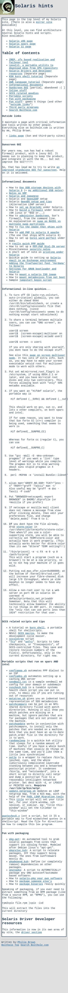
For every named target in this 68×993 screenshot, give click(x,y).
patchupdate (17, 734)
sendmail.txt (18, 692)
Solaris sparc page (22, 44)
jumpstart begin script (35, 280)
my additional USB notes (45, 190)
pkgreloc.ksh (18, 861)
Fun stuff (15, 101)
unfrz (29, 652)
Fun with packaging (22, 99)
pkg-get (14, 850)
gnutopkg (15, 881)
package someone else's (35, 892)
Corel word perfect (43, 238)
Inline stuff (18, 90)
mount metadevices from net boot (42, 277)
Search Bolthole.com (23, 110)
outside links (20, 104)
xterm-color (24, 535)
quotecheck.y (11, 827)
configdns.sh (18, 687)
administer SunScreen (34, 215)
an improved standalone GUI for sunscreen (31, 168)
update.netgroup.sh (22, 802)
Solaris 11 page (20, 46)
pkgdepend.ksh (18, 872)
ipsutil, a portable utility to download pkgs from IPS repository (33, 67)
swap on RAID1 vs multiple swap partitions (35, 223)
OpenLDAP (33, 199)
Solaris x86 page (21, 41)
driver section (31, 944)
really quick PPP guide (28, 243)
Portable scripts (21, 96)
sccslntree (16, 650)
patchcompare (18, 715)
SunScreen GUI (18, 87)
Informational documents (26, 85)
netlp (12, 768)
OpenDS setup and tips (36, 201)
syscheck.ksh (18, 698)
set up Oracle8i (30, 207)
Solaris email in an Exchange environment (35, 259)
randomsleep (17, 751)
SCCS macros (26, 644)
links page (16, 135)
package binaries (31, 895)
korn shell (37, 638)
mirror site (44, 22)
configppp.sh (18, 681)
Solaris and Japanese (24, 196)
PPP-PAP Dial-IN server (49, 246)
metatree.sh (17, 709)
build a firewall (31, 210)
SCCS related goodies (24, 93)
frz (13, 652)
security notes (40, 249)
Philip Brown (26, 953)
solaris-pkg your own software (40, 889)
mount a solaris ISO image (37, 274)
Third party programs (24, 107)
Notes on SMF (18, 193)
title (20, 810)
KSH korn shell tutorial (26, 76)
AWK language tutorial (24, 82)
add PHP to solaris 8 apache (39, 232)
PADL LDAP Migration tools (45, 807)
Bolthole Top (10, 956)
